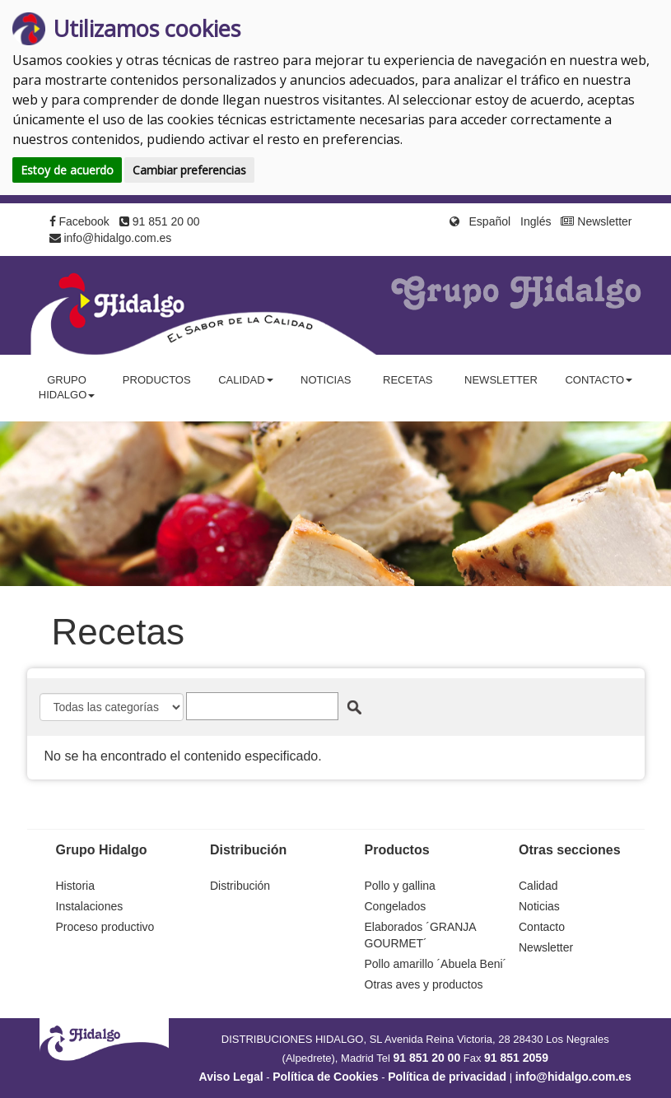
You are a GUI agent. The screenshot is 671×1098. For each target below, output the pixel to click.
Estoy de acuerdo (67, 170)
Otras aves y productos (424, 984)
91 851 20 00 (159, 221)
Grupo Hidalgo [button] (67, 388)
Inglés (535, 221)
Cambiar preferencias (189, 170)
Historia (75, 885)
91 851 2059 (516, 1057)
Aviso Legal (231, 1076)
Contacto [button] (598, 380)
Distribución (240, 885)
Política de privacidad (447, 1076)
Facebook (79, 221)
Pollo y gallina (400, 885)
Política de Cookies (325, 1076)
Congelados (395, 906)
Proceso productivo (105, 926)
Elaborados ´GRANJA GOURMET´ (420, 935)
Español (490, 221)
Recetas (407, 380)
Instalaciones (89, 906)
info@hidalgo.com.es (110, 237)
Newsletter (596, 221)
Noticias (326, 380)
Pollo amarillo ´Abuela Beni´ (436, 963)
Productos (157, 380)
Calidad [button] (245, 380)
